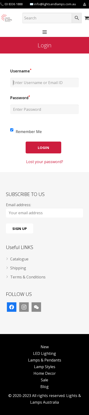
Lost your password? (44, 161)
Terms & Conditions (28, 277)
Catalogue (19, 259)
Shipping (18, 268)
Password (20, 97)
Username (21, 71)
